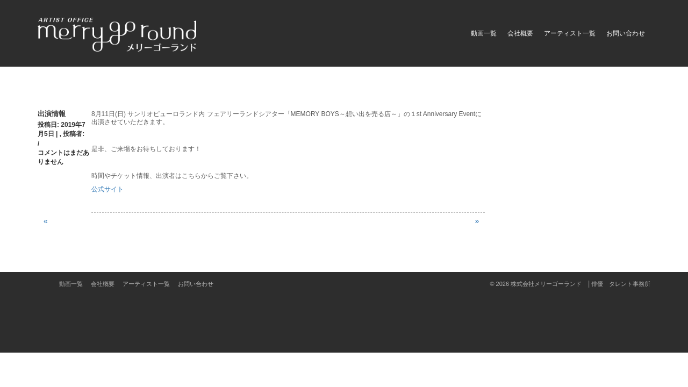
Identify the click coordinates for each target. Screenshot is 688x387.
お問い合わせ (625, 33)
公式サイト (107, 189)
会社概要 (520, 33)
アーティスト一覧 (570, 33)
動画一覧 (484, 33)
